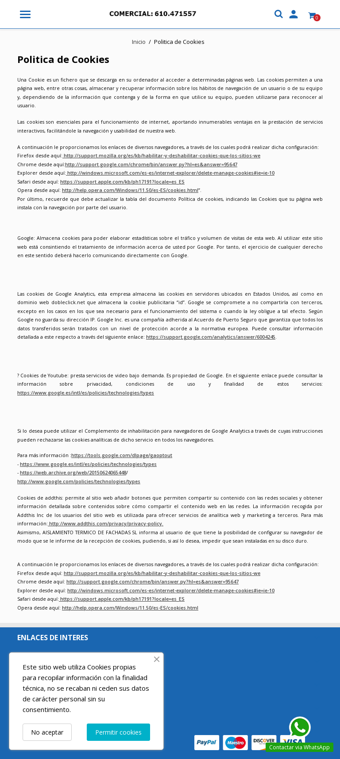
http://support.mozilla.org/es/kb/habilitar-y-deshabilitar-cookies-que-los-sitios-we (161, 156)
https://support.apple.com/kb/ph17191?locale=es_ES (122, 182)
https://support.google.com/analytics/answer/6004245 (210, 337)
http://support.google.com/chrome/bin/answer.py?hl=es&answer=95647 (151, 164)
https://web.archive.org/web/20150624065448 (73, 472)
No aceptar (47, 732)
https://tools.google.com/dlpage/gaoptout (121, 455)
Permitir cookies (118, 732)
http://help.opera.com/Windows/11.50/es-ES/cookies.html (130, 190)
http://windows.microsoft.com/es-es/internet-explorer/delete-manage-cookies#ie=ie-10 (170, 173)
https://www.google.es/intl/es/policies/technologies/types (85, 393)
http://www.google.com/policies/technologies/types (78, 481)
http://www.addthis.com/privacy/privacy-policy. (105, 523)
